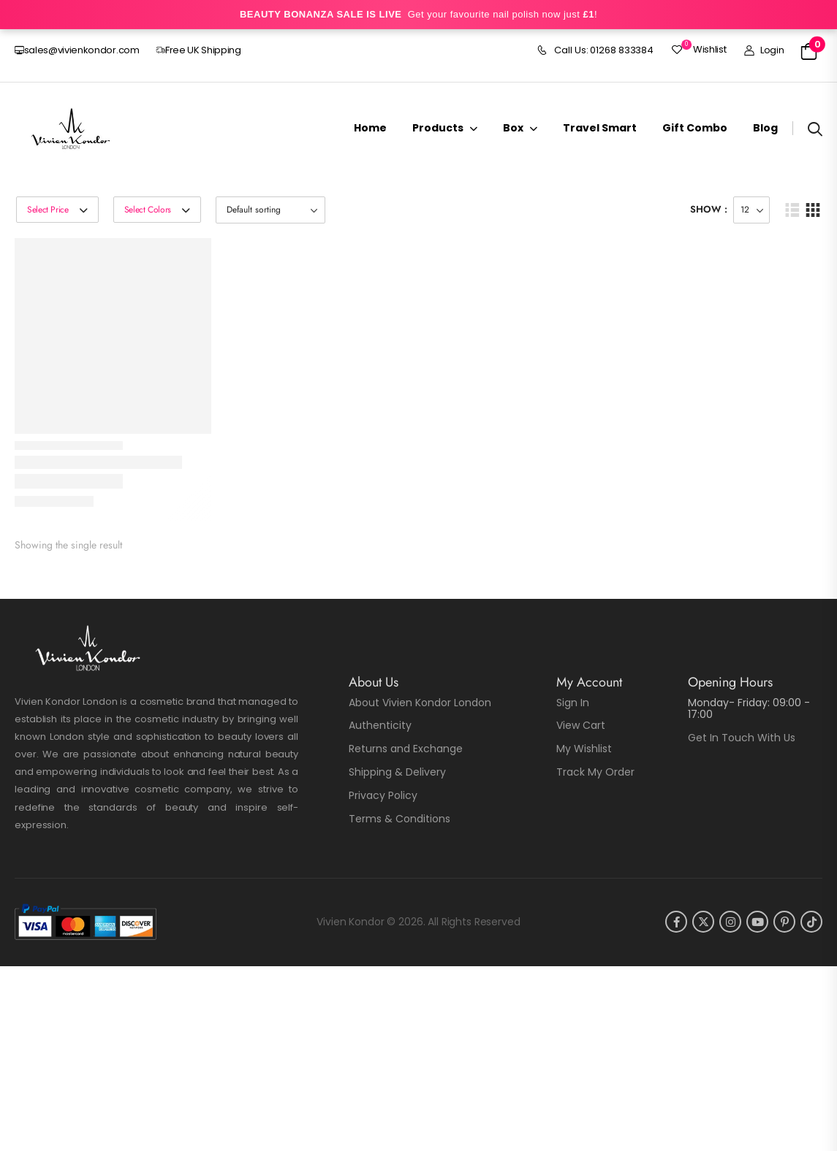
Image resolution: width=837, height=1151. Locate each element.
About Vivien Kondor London (420, 702)
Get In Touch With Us (741, 737)
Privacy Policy (383, 795)
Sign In (572, 702)
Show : (708, 209)
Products (437, 128)
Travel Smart (600, 128)
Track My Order (595, 772)
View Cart (580, 725)
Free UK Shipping (198, 50)
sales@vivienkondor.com (77, 50)
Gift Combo (694, 128)
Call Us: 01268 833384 (595, 50)
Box (513, 128)
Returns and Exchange (406, 748)
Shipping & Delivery (397, 772)
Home (370, 128)
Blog (765, 128)
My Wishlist (584, 748)
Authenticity (380, 725)
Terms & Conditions (399, 818)
